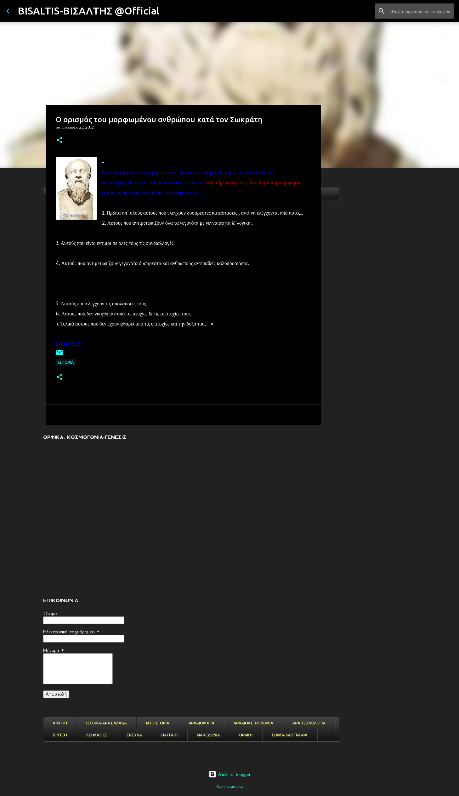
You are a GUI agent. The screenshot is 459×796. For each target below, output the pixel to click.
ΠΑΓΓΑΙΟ (169, 735)
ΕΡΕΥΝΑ (134, 735)
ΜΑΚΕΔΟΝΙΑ (208, 735)
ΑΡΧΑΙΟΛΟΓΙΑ (201, 723)
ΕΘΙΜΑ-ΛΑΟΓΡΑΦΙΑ (290, 735)
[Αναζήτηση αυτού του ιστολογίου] (421, 11)
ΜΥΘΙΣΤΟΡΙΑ (157, 723)
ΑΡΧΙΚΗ (60, 723)
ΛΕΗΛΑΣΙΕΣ (96, 735)
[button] (59, 140)
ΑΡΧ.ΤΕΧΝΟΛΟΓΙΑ (309, 723)
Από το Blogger (230, 774)
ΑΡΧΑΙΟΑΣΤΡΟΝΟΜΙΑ (253, 723)
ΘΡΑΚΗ (245, 735)
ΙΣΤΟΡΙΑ (66, 362)
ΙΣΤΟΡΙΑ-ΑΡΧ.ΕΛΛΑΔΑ (106, 723)
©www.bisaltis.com (230, 787)
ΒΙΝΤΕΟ (60, 735)
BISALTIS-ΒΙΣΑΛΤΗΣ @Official (88, 10)
